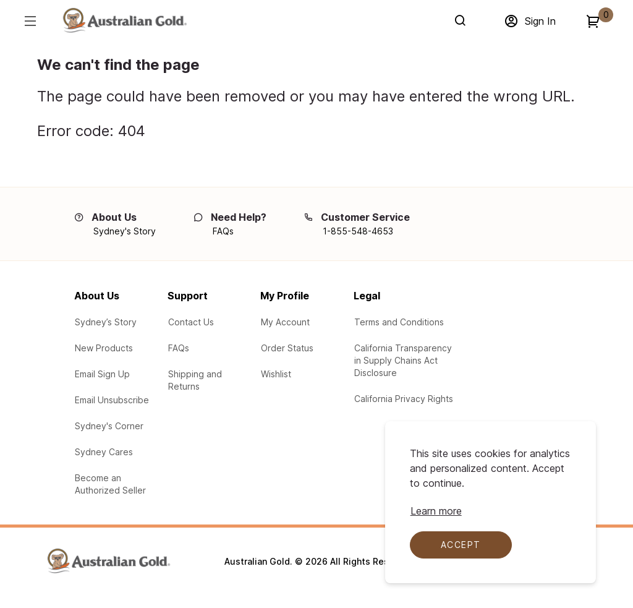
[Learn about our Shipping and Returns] (208, 380)
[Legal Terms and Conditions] (399, 322)
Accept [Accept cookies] (460, 544)
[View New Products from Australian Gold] (104, 348)
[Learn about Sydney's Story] (105, 322)
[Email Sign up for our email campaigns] (102, 374)
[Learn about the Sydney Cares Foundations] (104, 452)
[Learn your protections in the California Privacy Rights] (404, 399)
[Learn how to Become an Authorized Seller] (114, 484)
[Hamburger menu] (29, 21)
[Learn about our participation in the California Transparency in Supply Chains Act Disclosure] (404, 360)
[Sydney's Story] (124, 231)
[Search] (462, 20)
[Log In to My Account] (285, 322)
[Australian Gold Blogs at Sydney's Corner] (109, 426)
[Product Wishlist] (276, 374)
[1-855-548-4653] (358, 231)
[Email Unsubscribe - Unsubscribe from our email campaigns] (112, 400)
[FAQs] (223, 231)
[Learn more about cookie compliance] (436, 511)
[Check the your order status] (287, 348)
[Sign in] (530, 21)
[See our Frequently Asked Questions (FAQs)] (179, 348)
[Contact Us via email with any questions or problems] (191, 322)
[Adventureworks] (124, 23)
